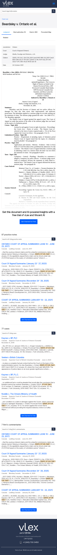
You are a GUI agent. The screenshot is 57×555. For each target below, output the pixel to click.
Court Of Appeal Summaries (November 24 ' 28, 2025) (25, 281)
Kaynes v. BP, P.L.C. (10, 375)
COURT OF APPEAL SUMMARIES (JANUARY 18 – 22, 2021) (27, 300)
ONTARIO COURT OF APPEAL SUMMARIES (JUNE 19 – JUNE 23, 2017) (28, 245)
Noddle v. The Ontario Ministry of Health (19, 394)
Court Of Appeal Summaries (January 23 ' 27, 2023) (24, 263)
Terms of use (18, 550)
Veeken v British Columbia (13, 357)
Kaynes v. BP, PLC (9, 338)
